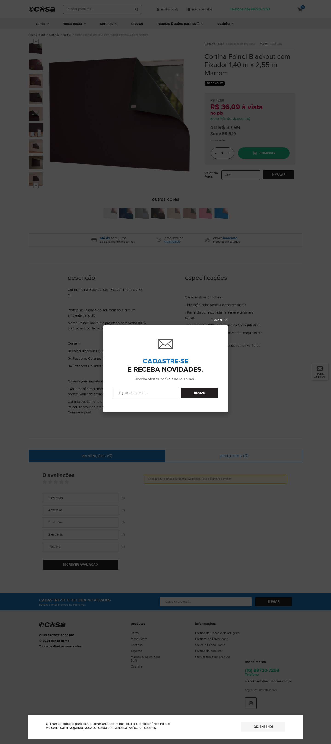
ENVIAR (199, 392)
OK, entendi (263, 727)
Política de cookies (142, 728)
